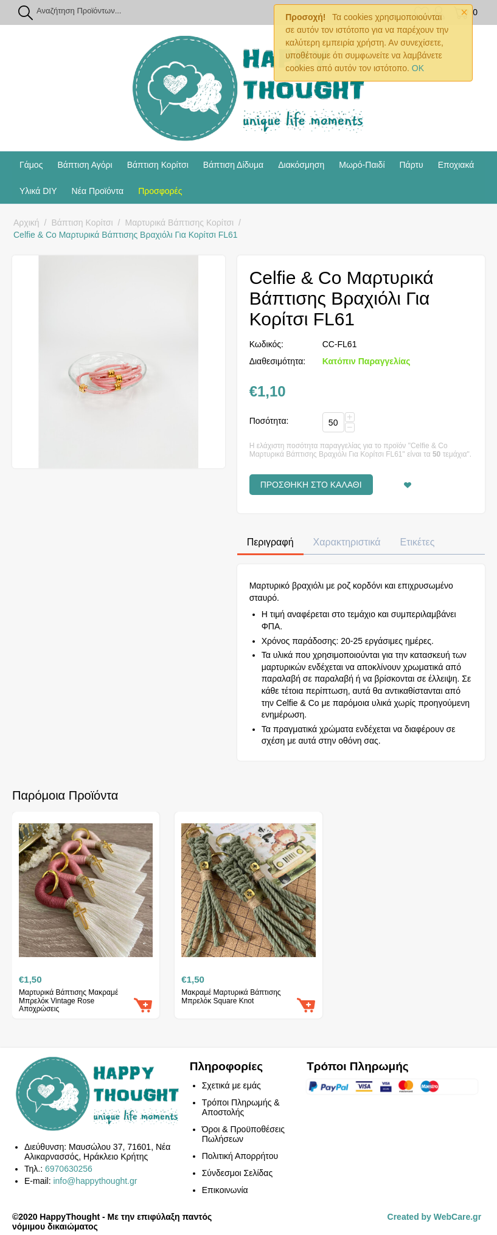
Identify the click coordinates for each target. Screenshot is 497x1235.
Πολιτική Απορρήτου (240, 1156)
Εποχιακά (456, 165)
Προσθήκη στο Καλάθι (311, 485)
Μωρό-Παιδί (361, 165)
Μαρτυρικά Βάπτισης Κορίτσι (179, 222)
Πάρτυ (411, 165)
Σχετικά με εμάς (231, 1085)
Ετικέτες (417, 542)
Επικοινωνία (225, 1190)
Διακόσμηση (301, 165)
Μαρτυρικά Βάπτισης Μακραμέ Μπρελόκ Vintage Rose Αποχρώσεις (68, 1000)
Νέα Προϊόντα (98, 191)
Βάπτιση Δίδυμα (233, 165)
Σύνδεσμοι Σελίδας (237, 1173)
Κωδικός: (266, 344)
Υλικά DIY (38, 191)
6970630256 (68, 1169)
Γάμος (31, 165)
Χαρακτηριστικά (347, 542)
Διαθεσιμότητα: (277, 361)
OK (418, 68)
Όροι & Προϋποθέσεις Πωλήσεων (243, 1134)
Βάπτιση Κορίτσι (158, 165)
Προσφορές (160, 191)
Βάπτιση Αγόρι (84, 165)
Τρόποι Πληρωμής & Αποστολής (241, 1107)
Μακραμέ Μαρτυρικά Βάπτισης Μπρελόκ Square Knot (230, 997)
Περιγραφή (270, 542)
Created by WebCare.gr (435, 1217)
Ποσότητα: (269, 421)
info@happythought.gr (95, 1181)
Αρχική (26, 222)
